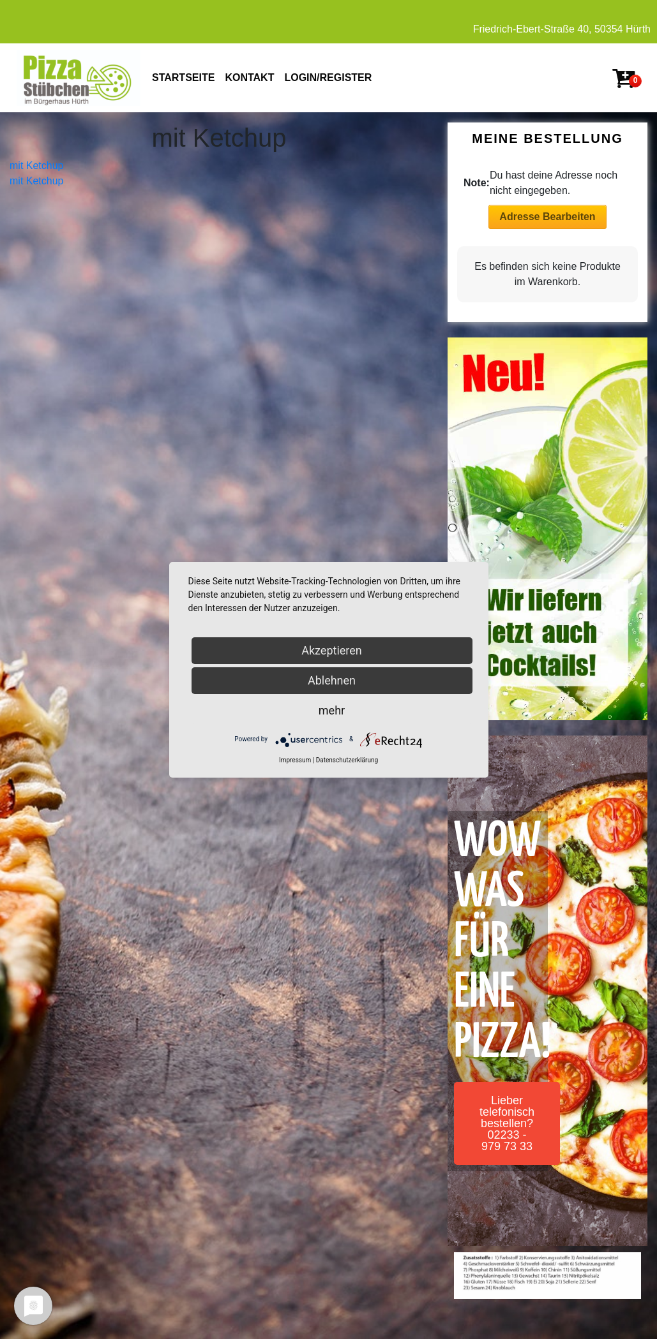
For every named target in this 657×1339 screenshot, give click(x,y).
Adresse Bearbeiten (547, 216)
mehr (332, 710)
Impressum (295, 760)
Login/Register (328, 77)
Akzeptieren (331, 650)
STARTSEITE (183, 77)
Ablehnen (332, 680)
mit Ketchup (36, 165)
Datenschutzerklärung (347, 760)
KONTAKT (249, 77)
